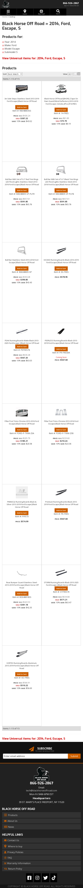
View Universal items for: (33, 739)
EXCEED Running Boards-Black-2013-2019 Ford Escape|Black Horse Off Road (61, 261)
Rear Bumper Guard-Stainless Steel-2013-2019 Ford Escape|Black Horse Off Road (22, 585)
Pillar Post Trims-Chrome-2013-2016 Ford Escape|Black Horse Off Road (22, 422)
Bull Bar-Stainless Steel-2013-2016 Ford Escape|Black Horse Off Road (21, 261)
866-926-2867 (41, 783)
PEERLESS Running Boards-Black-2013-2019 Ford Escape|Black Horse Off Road (61, 341)
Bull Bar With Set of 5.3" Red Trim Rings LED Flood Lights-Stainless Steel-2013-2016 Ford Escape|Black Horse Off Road (22, 182)
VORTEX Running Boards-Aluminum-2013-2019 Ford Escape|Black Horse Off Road (22, 665)
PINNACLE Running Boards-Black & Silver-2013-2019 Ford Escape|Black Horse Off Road (22, 504)
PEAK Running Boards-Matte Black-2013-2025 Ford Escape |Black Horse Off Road (22, 341)
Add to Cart (22, 190)
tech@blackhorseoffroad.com (41, 790)
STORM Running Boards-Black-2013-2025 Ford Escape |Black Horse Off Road (61, 583)
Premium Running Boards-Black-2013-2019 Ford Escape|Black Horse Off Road (61, 503)
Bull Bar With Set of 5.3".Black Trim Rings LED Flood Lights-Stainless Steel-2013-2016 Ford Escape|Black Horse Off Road (61, 182)
